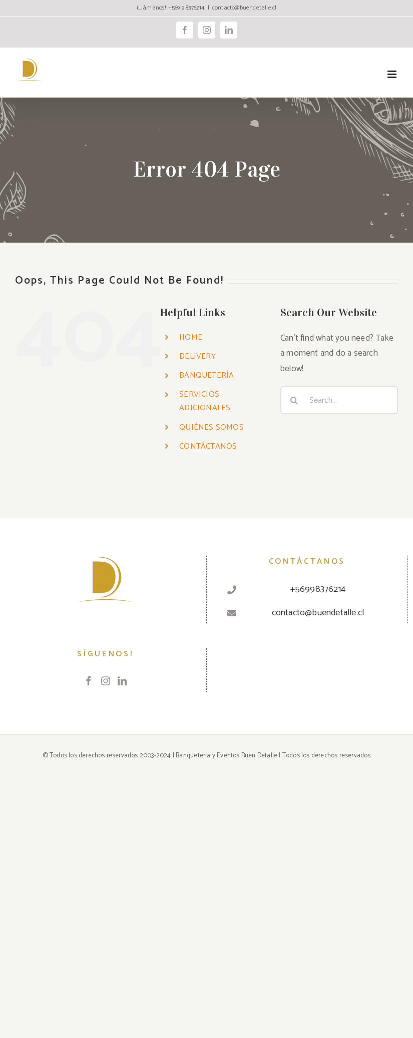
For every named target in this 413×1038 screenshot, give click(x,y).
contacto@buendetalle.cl (244, 8)
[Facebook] (88, 680)
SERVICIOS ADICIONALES (204, 401)
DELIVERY (197, 356)
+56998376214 (317, 589)
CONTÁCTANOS (208, 446)
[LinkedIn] (122, 680)
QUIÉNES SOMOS (211, 427)
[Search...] (339, 400)
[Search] (294, 400)
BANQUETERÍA (206, 375)
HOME (190, 337)
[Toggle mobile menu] (392, 74)
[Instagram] (105, 680)
